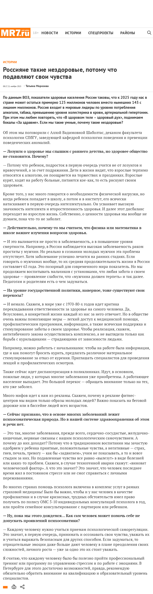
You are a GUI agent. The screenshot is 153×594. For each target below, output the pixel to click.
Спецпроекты (100, 33)
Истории (73, 33)
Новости (49, 33)
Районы (127, 33)
